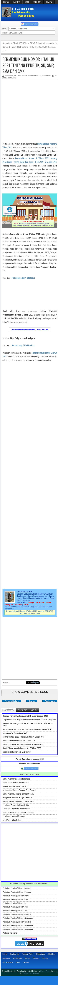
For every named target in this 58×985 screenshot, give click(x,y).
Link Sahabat (7, 962)
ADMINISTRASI (35, 76)
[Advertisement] (28, 111)
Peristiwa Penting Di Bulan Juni (15, 907)
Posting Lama (50, 701)
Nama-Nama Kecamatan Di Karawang (18, 813)
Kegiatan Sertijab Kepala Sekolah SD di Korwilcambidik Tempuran (29, 720)
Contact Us (14, 954)
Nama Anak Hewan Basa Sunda (15, 783)
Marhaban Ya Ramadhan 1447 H (16, 733)
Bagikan (36, 682)
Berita (27, 958)
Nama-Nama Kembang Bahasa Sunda (18, 794)
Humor (26, 962)
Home (4, 954)
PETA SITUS (16, 2)
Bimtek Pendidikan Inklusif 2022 (15, 786)
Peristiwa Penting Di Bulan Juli (15, 911)
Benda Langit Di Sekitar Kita (23, 345)
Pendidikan (17, 958)
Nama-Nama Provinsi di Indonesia (16, 779)
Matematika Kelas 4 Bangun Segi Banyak (19, 790)
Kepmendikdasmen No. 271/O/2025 (17, 752)
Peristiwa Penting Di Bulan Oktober (17, 922)
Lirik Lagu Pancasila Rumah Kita (16, 805)
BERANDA (6, 2)
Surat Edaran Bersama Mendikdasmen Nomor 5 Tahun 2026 (27, 729)
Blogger (36, 958)
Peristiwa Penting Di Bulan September (18, 918)
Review (45, 958)
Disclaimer (40, 954)
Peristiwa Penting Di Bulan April (15, 899)
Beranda (32, 701)
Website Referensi (10, 933)
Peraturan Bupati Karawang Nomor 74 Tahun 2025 (23, 744)
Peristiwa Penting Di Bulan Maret (16, 896)
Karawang (6, 958)
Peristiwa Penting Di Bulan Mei (15, 903)
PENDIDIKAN (46, 76)
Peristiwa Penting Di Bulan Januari (16, 888)
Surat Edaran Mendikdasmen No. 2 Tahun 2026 (22, 748)
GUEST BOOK (37, 2)
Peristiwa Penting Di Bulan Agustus (17, 914)
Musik (18, 962)
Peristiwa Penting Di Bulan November (18, 925)
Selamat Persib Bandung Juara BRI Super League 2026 (25, 716)
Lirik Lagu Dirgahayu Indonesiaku (16, 809)
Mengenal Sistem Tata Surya (23, 277)
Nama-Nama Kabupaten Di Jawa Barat (18, 801)
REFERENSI (49, 2)
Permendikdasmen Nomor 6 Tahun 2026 (19, 741)
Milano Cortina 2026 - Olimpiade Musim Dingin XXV (23, 737)
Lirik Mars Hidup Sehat (12, 820)
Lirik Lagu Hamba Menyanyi (14, 816)
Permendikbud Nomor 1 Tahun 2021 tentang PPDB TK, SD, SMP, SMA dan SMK (28, 65)
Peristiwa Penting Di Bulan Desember (18, 929)
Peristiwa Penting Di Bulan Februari (17, 892)
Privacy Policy (27, 954)
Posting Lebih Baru (12, 701)
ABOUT (27, 2)
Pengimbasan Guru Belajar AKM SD (17, 798)
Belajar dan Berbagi (31, 973)
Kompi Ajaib (45, 971)
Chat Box (51, 954)
